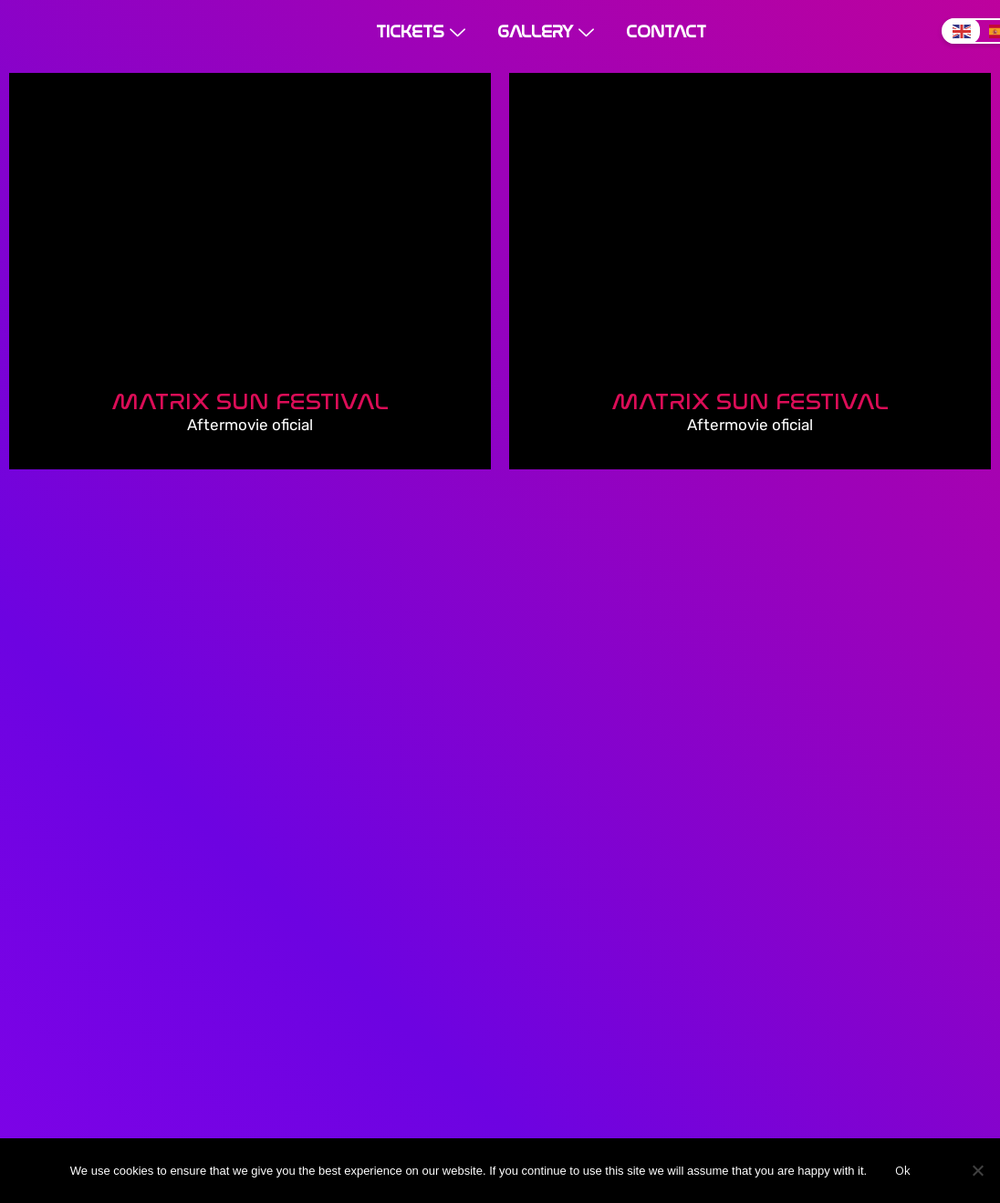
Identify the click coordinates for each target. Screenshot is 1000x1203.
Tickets (423, 32)
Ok (903, 1170)
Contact (666, 32)
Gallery (548, 32)
